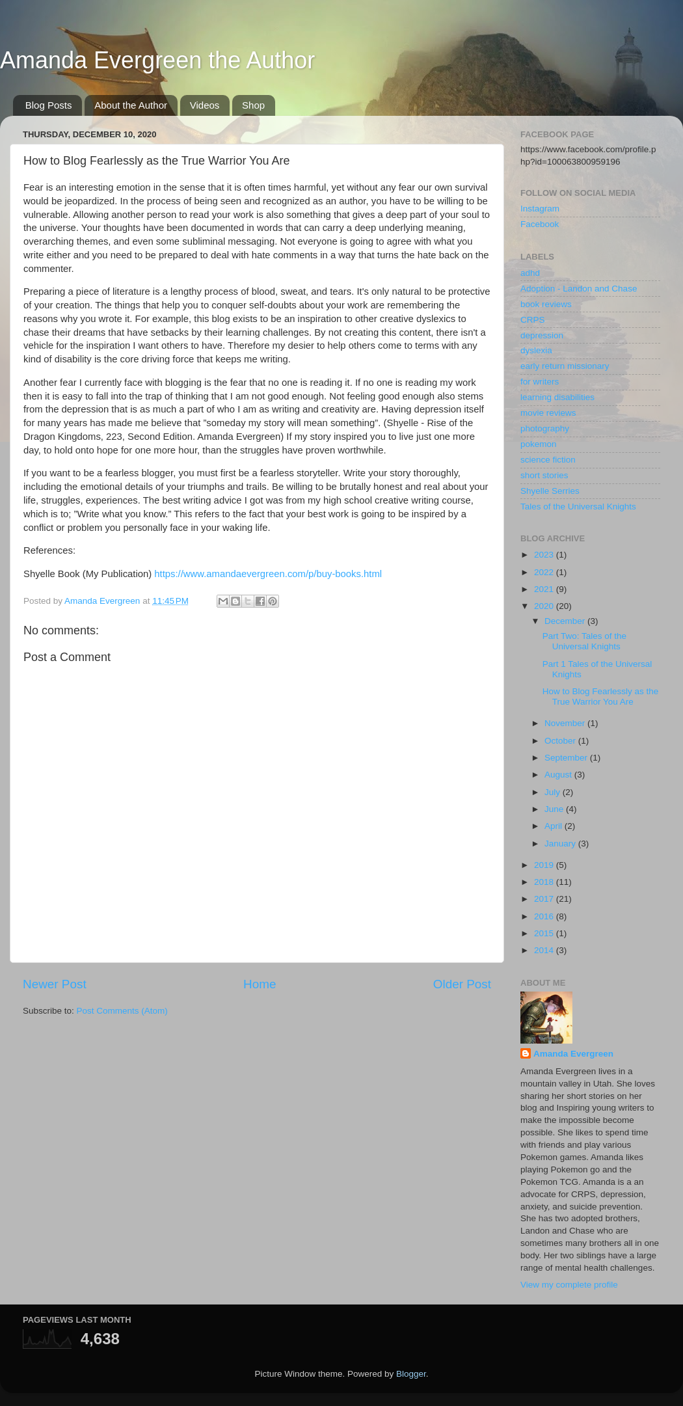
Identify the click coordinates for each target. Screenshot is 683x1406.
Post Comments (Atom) (122, 1011)
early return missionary (564, 366)
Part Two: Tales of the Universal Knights (584, 641)
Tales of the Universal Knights (578, 506)
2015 (545, 933)
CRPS (532, 320)
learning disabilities (557, 397)
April (554, 826)
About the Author (130, 105)
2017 (545, 899)
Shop (253, 105)
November (565, 723)
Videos (205, 105)
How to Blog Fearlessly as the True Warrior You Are (600, 696)
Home (259, 984)
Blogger (411, 1374)
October (561, 741)
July (553, 792)
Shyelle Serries (550, 491)
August (559, 774)
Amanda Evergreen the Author (157, 60)
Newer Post (55, 984)
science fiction (548, 460)
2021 (545, 589)
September (567, 758)
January (561, 843)
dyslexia (536, 350)
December (565, 621)
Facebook (539, 224)
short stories (544, 475)
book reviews (546, 304)
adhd (530, 273)
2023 (545, 555)
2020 (545, 606)
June (555, 809)
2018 (545, 882)
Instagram (539, 208)
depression (541, 335)
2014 (545, 950)
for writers (539, 381)
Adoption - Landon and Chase (578, 288)
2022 (545, 572)
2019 (545, 865)
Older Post (462, 984)
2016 (545, 916)
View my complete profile (569, 1285)
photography (544, 428)
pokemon (538, 444)
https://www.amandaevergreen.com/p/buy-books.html (268, 574)
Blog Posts (48, 105)
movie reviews (548, 413)
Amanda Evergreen (573, 1054)
